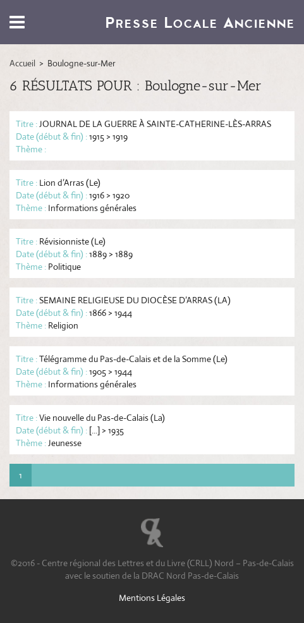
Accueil (22, 63)
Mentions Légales (152, 597)
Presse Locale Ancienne (200, 22)
